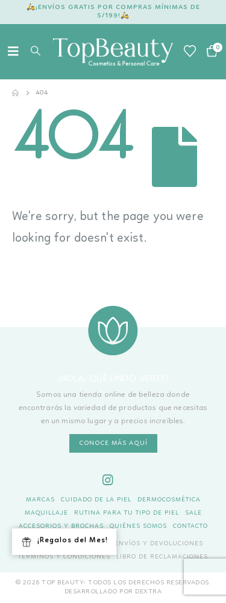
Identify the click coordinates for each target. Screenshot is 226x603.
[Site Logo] (113, 52)
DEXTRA (148, 592)
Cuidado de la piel (96, 500)
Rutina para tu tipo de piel (126, 513)
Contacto (190, 526)
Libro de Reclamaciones (162, 557)
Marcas (40, 500)
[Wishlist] (190, 52)
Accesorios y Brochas (61, 526)
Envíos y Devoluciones (159, 543)
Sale (193, 513)
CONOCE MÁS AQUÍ (113, 443)
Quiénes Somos (138, 526)
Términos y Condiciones (64, 557)
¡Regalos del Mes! (64, 542)
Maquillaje (46, 513)
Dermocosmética (169, 500)
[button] (17, 52)
